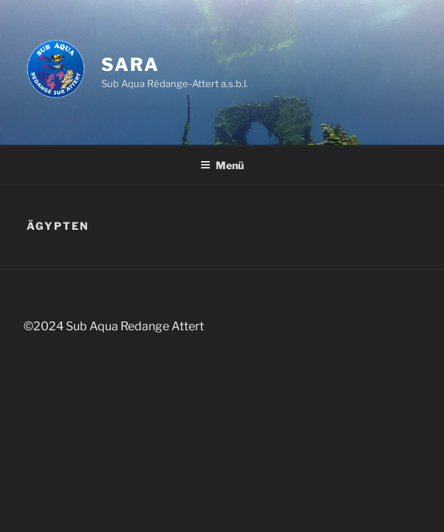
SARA (130, 64)
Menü (222, 165)
